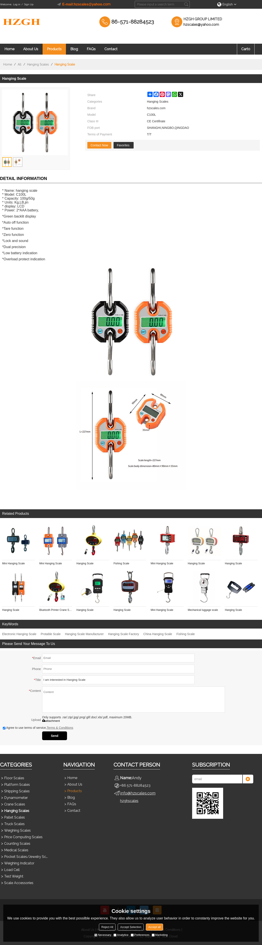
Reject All (107, 927)
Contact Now (99, 145)
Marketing (160, 934)
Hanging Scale (84, 563)
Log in (16, 4)
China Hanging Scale (157, 634)
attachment (51, 720)
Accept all (154, 927)
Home (9, 49)
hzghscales (129, 801)
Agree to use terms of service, (38, 727)
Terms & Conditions (60, 727)
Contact (110, 49)
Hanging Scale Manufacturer (84, 634)
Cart (245, 49)
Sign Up (28, 4)
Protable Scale (50, 634)
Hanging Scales (38, 64)
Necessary (102, 934)
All (19, 64)
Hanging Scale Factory (123, 634)
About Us (30, 49)
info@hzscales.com (137, 793)
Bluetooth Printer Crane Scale (55, 610)
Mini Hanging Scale (13, 563)
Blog (74, 49)
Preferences (140, 934)
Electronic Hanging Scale (19, 634)
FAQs (91, 49)
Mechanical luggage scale (203, 610)
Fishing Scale (121, 563)
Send (54, 736)
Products (54, 49)
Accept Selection (130, 927)
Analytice (121, 934)
